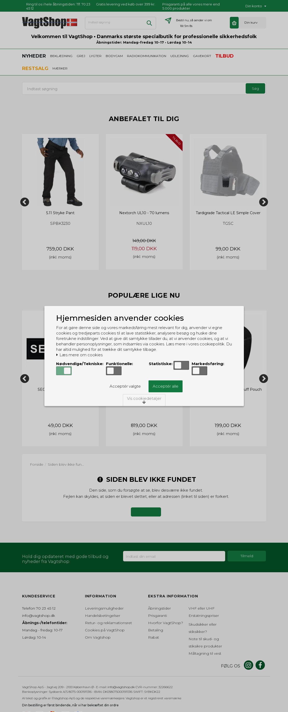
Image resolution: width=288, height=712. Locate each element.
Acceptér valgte (125, 386)
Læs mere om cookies (79, 355)
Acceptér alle (165, 386)
